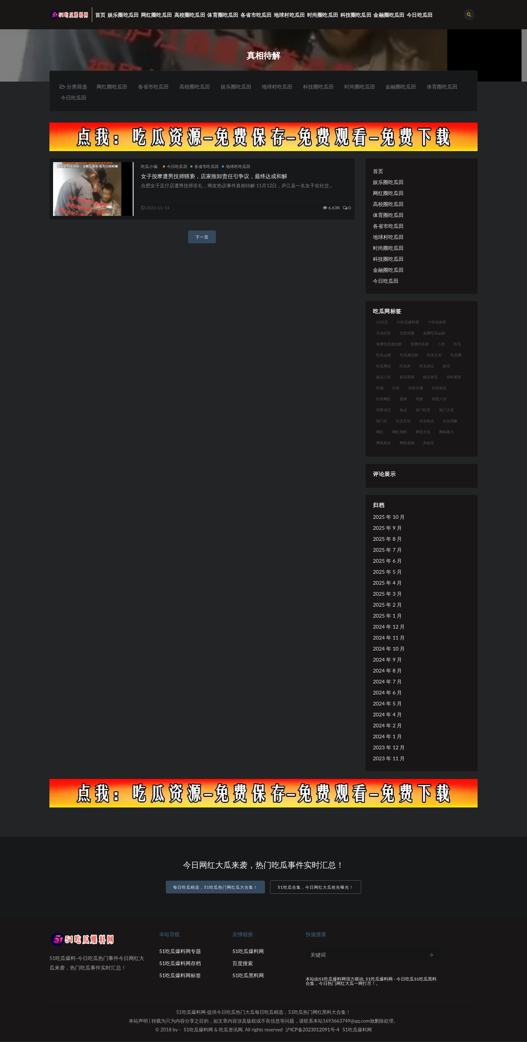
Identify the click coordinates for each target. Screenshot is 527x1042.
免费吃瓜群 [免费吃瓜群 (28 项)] (420, 344)
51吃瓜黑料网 (248, 976)
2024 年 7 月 (387, 682)
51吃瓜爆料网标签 (180, 976)
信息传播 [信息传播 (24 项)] (407, 333)
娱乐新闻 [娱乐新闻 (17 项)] (407, 377)
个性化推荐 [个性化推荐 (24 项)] (437, 323)
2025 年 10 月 (389, 517)
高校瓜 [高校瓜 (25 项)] (428, 443)
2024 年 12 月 (389, 627)
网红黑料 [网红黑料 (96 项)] (399, 432)
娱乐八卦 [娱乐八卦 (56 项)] (383, 377)
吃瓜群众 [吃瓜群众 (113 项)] (426, 366)
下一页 (202, 237)
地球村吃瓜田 (282, 86)
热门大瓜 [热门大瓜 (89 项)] (446, 410)
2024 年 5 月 (387, 704)
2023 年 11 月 (389, 759)
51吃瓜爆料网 (248, 952)
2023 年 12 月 (389, 748)
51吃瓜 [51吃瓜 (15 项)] (382, 323)
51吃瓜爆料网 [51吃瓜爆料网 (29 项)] (408, 323)
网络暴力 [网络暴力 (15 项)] (446, 432)
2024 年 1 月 (387, 737)
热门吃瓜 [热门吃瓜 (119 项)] (423, 410)
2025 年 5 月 (387, 572)
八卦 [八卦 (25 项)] (441, 344)
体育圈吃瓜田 (76, 98)
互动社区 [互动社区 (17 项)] (383, 333)
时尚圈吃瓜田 (367, 86)
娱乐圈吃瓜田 (240, 86)
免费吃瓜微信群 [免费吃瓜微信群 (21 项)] (389, 344)
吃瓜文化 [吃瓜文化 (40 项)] (434, 355)
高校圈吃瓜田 (197, 86)
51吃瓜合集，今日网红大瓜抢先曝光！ (316, 888)
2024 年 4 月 (387, 715)
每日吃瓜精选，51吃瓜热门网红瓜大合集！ (215, 888)
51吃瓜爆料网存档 (180, 964)
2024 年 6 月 (387, 693)
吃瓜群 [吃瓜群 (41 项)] (405, 366)
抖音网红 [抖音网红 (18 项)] (383, 399)
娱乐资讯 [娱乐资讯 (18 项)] (430, 377)
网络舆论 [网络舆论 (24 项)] (383, 443)
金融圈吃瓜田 (410, 86)
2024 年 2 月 (387, 726)
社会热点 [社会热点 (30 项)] (426, 421)
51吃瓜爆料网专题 (180, 952)
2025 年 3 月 (387, 594)
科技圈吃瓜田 (325, 86)
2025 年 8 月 (387, 539)
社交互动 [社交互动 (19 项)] (403, 421)
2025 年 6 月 (387, 561)
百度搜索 (242, 964)
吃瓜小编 (149, 167)
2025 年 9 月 (387, 528)
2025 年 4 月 (387, 583)
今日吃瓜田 (116, 98)
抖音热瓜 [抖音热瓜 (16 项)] (439, 388)
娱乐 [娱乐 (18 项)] (446, 366)
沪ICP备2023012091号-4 (312, 1030)
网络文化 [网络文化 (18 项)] (423, 432)
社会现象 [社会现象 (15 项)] (450, 421)
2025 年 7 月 (387, 550)
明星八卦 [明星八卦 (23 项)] (439, 399)
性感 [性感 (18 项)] (380, 388)
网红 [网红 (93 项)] (380, 432)
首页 (378, 172)
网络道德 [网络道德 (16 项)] (407, 443)
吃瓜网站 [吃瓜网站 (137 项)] (383, 366)
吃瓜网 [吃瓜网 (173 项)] (456, 355)
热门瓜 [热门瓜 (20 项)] (381, 421)
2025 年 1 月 (387, 616)
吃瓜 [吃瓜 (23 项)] (457, 344)
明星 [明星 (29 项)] (419, 399)
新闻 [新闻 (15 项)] (403, 399)
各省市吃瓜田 (155, 86)
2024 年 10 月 (389, 649)
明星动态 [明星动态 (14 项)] (383, 410)
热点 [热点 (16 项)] (403, 410)
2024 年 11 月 (389, 638)
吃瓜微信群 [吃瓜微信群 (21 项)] (409, 355)
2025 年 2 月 (387, 605)
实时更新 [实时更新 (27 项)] (453, 377)
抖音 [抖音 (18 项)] (396, 388)
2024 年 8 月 (387, 671)
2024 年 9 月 (387, 660)
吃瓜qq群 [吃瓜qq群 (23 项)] (383, 355)
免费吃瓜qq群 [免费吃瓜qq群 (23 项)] (434, 333)
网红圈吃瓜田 (112, 86)
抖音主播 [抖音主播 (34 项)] (415, 388)
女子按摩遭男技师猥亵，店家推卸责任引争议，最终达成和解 (214, 176)
